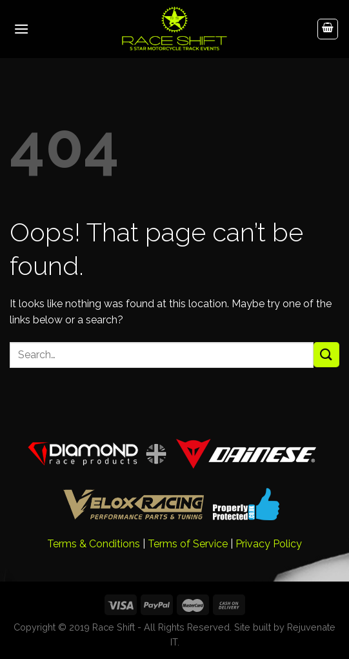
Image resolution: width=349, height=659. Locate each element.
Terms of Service (188, 544)
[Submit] (326, 354)
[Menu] (21, 29)
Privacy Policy (268, 544)
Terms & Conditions (93, 544)
